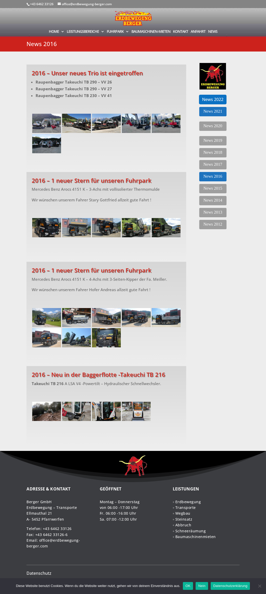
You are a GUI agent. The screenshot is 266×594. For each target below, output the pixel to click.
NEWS (212, 32)
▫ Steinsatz (182, 519)
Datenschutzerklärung (230, 586)
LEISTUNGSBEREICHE (83, 32)
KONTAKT (180, 32)
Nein (201, 586)
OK (187, 586)
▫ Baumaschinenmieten (194, 536)
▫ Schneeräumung (189, 530)
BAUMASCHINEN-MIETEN (150, 32)
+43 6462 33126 (57, 528)
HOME (54, 32)
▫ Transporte (184, 507)
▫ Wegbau (181, 513)
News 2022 (212, 99)
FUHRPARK (115, 32)
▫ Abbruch (182, 524)
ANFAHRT (198, 32)
